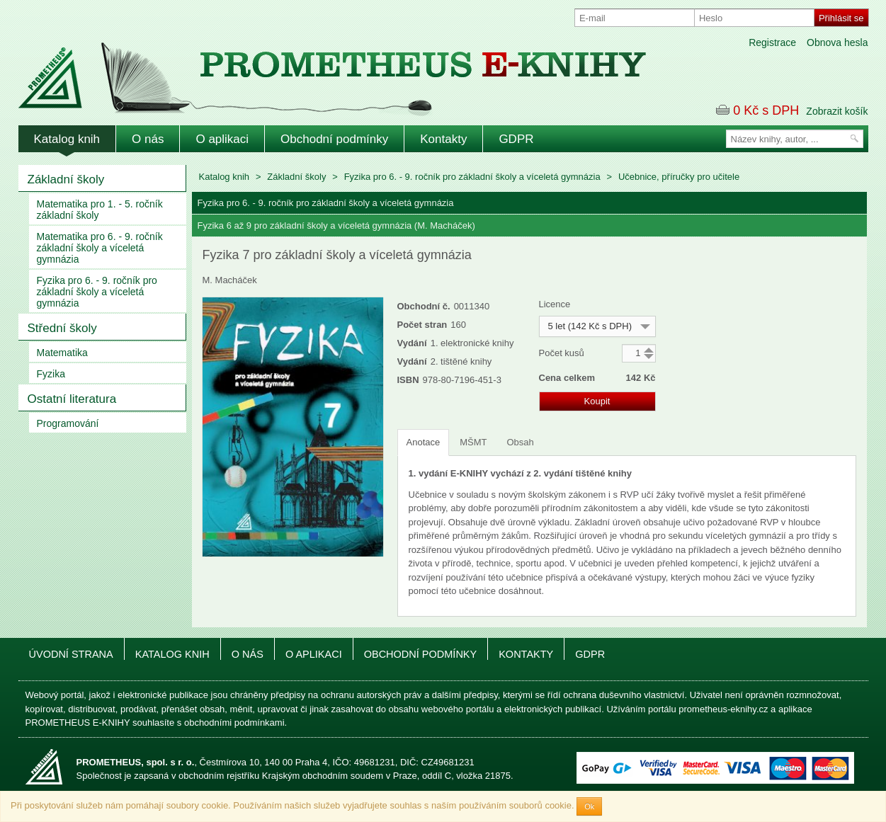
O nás (148, 139)
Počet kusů (561, 353)
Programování (68, 423)
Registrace (772, 42)
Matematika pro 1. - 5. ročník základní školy (100, 209)
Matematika (62, 352)
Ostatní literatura (72, 399)
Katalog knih (67, 139)
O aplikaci (222, 139)
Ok (589, 806)
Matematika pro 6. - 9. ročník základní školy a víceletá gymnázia (100, 248)
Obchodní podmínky (334, 139)
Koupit (597, 401)
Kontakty (443, 139)
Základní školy (66, 179)
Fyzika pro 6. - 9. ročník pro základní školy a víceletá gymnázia (97, 292)
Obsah (519, 442)
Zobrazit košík (837, 111)
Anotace (424, 442)
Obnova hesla (837, 42)
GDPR (516, 139)
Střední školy (62, 328)
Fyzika (51, 373)
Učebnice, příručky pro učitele (678, 176)
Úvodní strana (71, 654)
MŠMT (473, 442)
